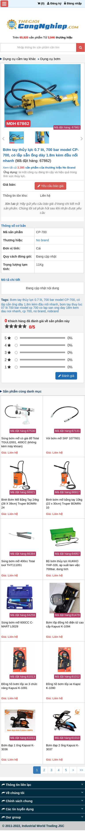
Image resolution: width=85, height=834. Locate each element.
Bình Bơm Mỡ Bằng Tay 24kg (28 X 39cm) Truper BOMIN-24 (20, 503)
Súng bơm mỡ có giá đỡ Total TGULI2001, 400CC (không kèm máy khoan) (20, 442)
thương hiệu (64, 37)
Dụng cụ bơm (50, 59)
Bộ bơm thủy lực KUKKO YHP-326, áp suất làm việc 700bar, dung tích (63, 565)
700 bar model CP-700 (59, 300)
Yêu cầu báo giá (50, 186)
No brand (42, 240)
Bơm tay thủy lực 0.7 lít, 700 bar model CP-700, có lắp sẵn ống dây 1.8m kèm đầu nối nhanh (41, 155)
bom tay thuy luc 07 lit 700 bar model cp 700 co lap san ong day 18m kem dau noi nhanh (41, 308)
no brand (39, 311)
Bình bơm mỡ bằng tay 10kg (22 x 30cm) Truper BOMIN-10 (64, 503)
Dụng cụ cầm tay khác (20, 59)
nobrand (53, 311)
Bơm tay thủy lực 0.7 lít (26, 300)
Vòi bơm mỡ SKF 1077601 (63, 438)
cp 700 (27, 311)
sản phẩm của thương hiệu (50, 167)
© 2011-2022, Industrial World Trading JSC (33, 826)
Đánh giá (66, 376)
